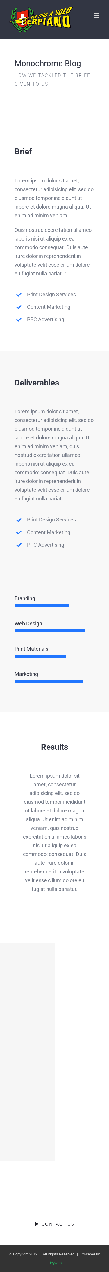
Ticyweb (55, 1263)
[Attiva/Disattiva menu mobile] (97, 15)
